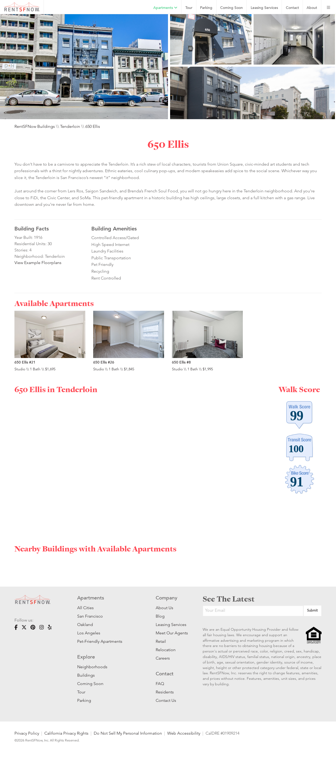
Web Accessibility (183, 733)
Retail (161, 641)
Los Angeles (88, 632)
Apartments (165, 8)
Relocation (166, 649)
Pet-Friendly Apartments (99, 641)
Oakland (85, 624)
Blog (160, 616)
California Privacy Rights (66, 733)
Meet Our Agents (171, 632)
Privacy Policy (26, 733)
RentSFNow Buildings (34, 126)
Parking (206, 8)
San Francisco (90, 616)
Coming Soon (231, 8)
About (312, 8)
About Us (164, 607)
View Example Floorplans (37, 262)
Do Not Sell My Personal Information (128, 733)
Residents (165, 691)
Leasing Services (171, 624)
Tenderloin (70, 126)
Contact (292, 8)
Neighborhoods (92, 666)
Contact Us (166, 700)
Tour (188, 8)
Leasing (264, 8)
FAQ (160, 683)
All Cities (85, 607)
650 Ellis (92, 126)
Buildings (86, 675)
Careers (163, 658)
